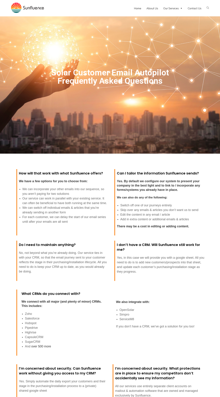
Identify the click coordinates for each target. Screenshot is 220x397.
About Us (152, 8)
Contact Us (194, 8)
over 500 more (41, 346)
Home (137, 8)
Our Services (173, 8)
